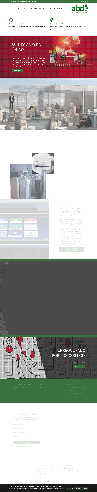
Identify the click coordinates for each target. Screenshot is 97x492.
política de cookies (37, 490)
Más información (17, 70)
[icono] (11, 20)
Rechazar (77, 488)
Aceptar (85, 488)
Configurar (70, 488)
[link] (79, 8)
